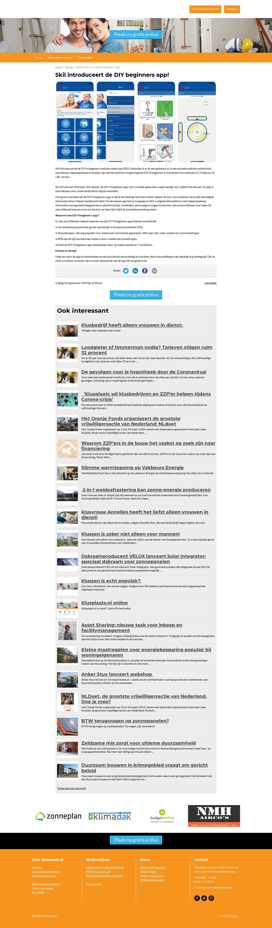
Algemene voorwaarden (46, 884)
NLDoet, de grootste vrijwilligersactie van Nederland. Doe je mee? (144, 698)
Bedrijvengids (148, 871)
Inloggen (232, 8)
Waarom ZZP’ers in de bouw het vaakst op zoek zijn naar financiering (148, 445)
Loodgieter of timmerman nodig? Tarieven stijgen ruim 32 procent (146, 349)
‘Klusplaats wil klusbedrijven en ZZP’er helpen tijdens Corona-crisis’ (146, 396)
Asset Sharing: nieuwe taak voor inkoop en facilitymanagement (131, 627)
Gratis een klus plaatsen (46, 871)
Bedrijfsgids (85, 57)
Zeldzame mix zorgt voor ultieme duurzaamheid (138, 743)
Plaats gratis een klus (60, 57)
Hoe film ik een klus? (44, 875)
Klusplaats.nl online (104, 603)
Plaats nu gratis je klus (136, 34)
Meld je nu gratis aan (98, 871)
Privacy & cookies (42, 888)
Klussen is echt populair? (111, 581)
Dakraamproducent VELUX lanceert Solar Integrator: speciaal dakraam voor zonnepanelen (143, 558)
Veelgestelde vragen (152, 879)
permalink (211, 282)
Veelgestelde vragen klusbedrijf (105, 867)
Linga (235, 915)
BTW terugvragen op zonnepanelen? (125, 721)
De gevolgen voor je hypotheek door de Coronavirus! (143, 372)
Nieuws (69, 67)
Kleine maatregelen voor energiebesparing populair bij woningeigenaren (146, 652)
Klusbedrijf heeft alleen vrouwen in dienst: (132, 325)
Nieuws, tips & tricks (152, 875)
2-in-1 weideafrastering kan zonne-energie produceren (146, 490)
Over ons (37, 867)
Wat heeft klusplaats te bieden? (104, 875)
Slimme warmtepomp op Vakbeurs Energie (132, 467)
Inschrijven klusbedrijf (205, 8)
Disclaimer (38, 892)
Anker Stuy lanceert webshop (117, 674)
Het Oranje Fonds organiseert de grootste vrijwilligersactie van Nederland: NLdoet (130, 421)
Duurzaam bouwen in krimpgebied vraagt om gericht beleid (144, 767)
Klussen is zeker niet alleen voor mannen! (130, 534)
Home (58, 67)
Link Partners (94, 884)
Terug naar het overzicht (71, 788)
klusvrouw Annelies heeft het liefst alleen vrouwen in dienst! (144, 514)
